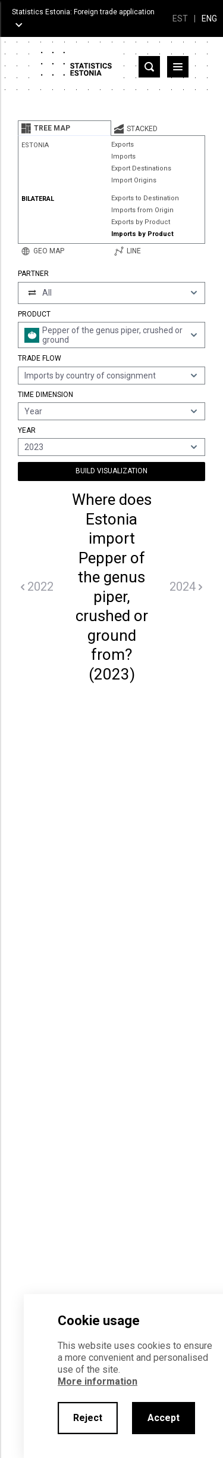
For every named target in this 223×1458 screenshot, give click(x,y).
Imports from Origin (142, 210)
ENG (209, 18)
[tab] (64, 128)
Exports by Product (140, 222)
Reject (87, 1417)
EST (180, 18)
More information (97, 1381)
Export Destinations (141, 168)
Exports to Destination (145, 198)
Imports (123, 156)
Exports (122, 144)
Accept (163, 1417)
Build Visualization (111, 471)
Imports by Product (142, 234)
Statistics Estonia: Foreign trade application (83, 12)
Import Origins (133, 180)
